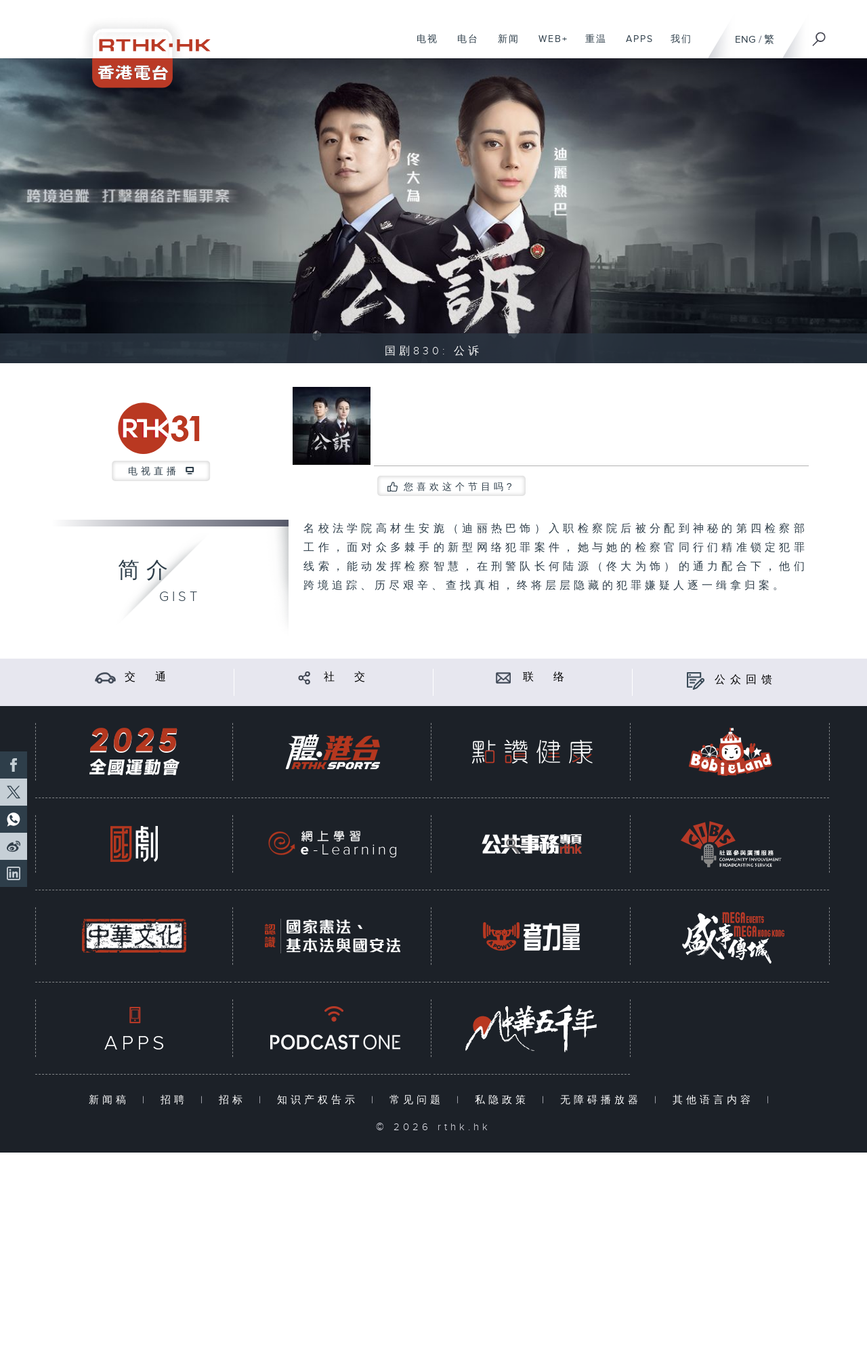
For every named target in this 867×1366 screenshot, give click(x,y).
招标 (235, 1100)
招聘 (177, 1100)
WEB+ (548, 46)
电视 (422, 46)
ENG (745, 39)
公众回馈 (746, 680)
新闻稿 (112, 1100)
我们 (676, 46)
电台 (463, 46)
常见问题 (419, 1100)
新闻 (504, 46)
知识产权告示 (320, 1100)
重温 (591, 46)
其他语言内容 (716, 1100)
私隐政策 (505, 1100)
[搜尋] (819, 34)
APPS (635, 46)
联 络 (546, 677)
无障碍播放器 (604, 1100)
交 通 (148, 677)
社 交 (347, 677)
